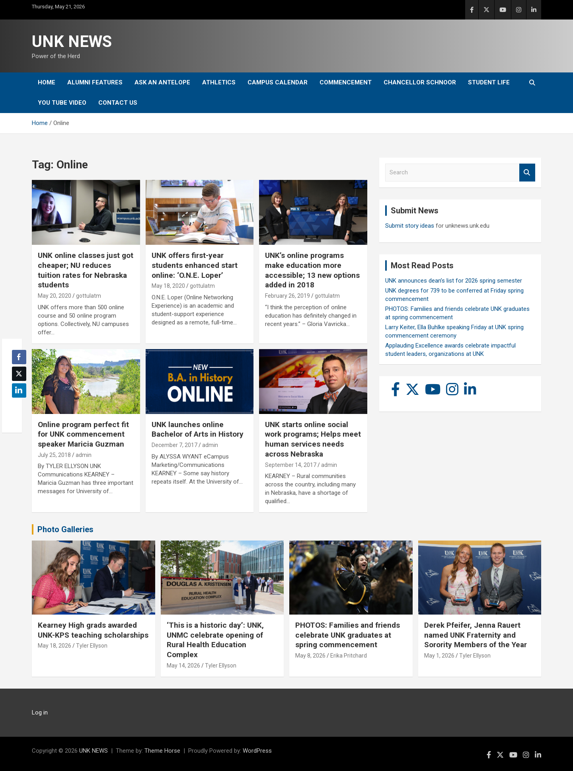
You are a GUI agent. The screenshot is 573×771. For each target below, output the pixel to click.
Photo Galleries (65, 529)
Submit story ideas (409, 225)
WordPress (257, 750)
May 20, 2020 (54, 296)
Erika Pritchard (348, 655)
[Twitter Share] (19, 374)
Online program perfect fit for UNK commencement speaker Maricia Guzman (83, 434)
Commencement (346, 82)
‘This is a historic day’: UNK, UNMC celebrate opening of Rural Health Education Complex (215, 640)
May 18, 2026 (54, 645)
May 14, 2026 (183, 665)
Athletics (219, 82)
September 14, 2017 (290, 465)
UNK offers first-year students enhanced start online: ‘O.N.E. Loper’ (195, 265)
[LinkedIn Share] (19, 390)
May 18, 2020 (168, 286)
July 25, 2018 (54, 455)
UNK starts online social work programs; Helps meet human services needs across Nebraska (313, 439)
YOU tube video (62, 102)
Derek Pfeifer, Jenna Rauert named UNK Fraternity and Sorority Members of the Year (475, 635)
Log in (40, 712)
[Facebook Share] (19, 357)
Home (46, 82)
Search (527, 173)
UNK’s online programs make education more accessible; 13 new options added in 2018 (312, 270)
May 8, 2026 (310, 655)
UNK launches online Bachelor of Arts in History (198, 429)
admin (84, 455)
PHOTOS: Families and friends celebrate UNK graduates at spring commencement (347, 635)
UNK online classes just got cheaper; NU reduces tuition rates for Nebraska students (85, 270)
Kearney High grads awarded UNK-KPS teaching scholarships (93, 630)
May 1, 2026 (439, 655)
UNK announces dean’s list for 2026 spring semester (453, 280)
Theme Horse (162, 750)
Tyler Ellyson (91, 645)
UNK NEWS (72, 41)
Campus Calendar (278, 82)
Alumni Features (95, 82)
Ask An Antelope (162, 82)
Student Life (489, 82)
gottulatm (88, 296)
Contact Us (117, 102)
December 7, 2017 (174, 445)
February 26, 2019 (287, 296)
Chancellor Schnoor (420, 82)
